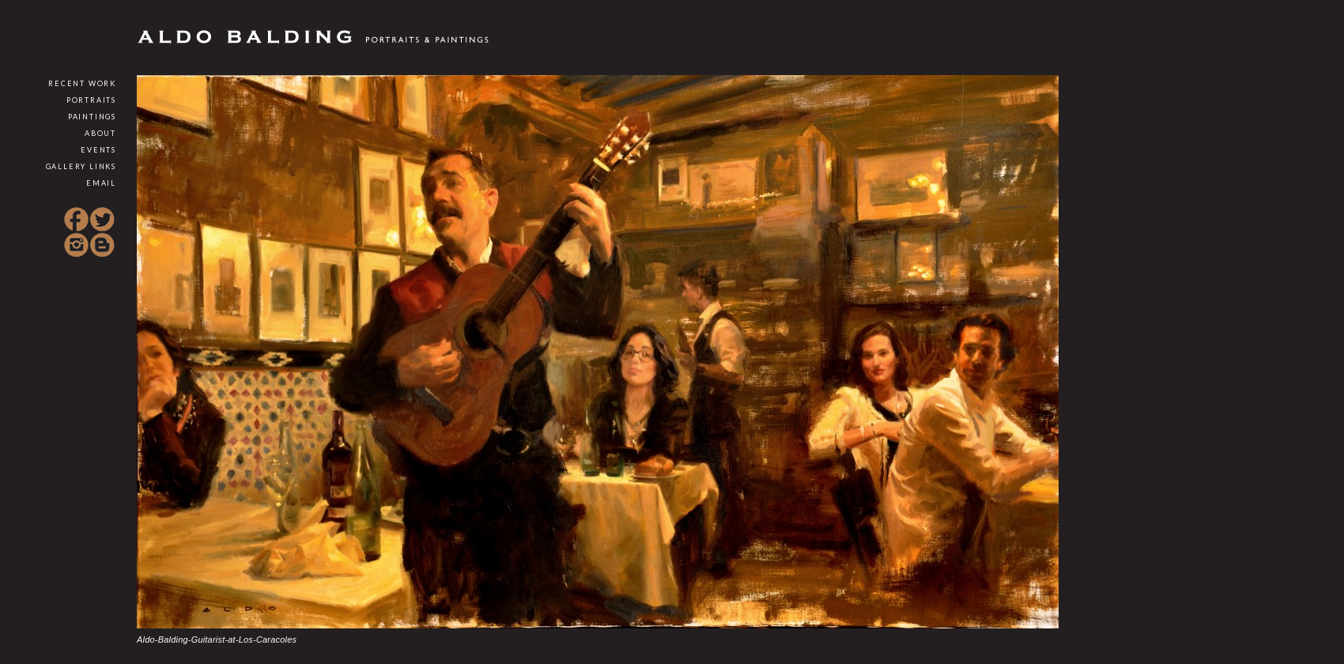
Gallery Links (81, 166)
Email (101, 183)
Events (98, 149)
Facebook (76, 219)
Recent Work (82, 83)
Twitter (102, 219)
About (100, 133)
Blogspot (102, 245)
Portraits (91, 100)
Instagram (76, 245)
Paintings (92, 116)
